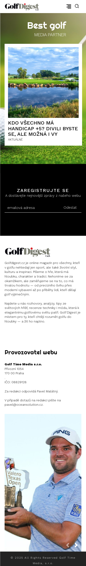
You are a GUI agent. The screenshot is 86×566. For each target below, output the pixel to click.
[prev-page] (69, 546)
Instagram (21, 333)
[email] (31, 208)
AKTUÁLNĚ (15, 139)
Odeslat (70, 207)
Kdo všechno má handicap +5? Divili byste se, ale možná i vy (43, 128)
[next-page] (78, 546)
